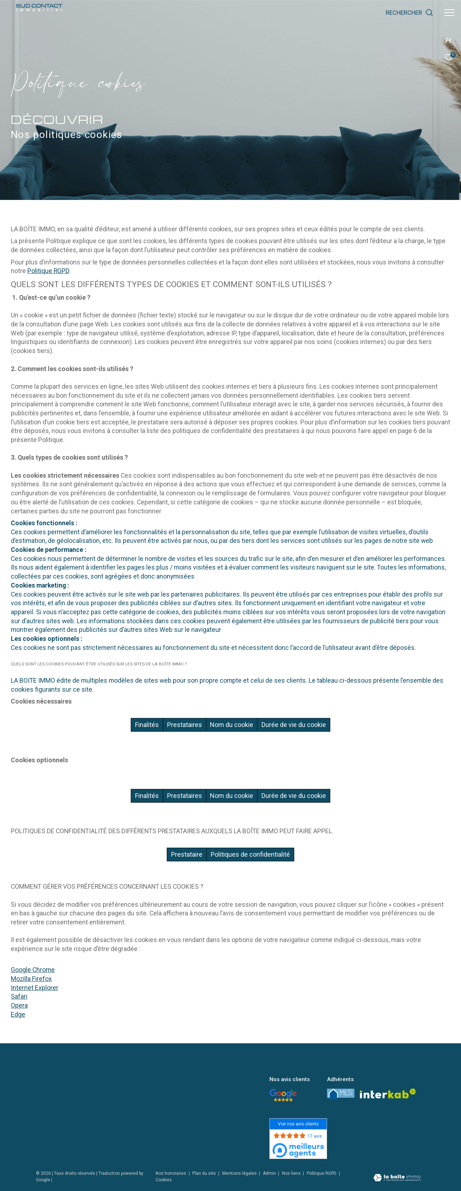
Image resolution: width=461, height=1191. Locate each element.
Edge (18, 1014)
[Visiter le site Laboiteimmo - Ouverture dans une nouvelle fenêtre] (397, 1178)
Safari (19, 996)
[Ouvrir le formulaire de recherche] (409, 13)
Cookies (164, 1180)
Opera (19, 1005)
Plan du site (204, 1173)
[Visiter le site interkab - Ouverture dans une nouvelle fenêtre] (388, 1093)
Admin (270, 1173)
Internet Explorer (34, 987)
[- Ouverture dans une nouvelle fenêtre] (283, 1095)
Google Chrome (33, 969)
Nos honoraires (171, 1173)
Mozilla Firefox (31, 978)
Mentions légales (240, 1173)
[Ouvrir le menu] (449, 12)
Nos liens (292, 1173)
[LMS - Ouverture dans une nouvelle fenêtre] (340, 1094)
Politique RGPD (48, 271)
